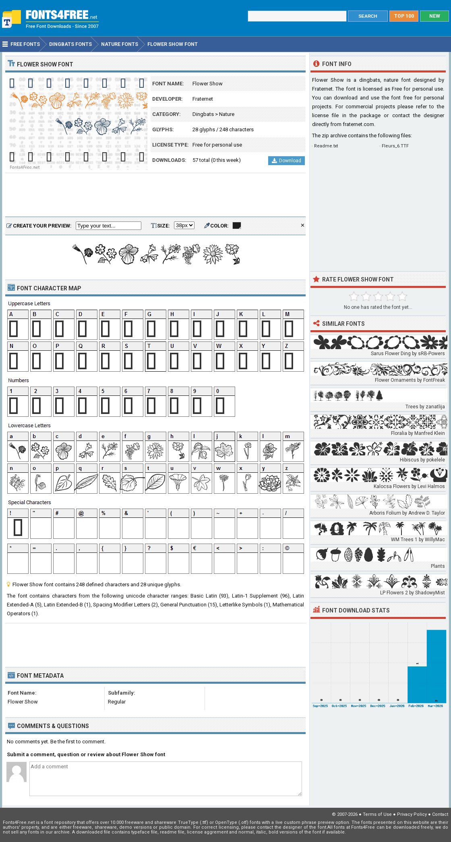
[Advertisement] (155, 195)
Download (286, 160)
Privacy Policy (412, 814)
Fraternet (202, 99)
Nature (226, 114)
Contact (440, 814)
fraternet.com (358, 124)
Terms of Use (377, 814)
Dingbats (203, 114)
